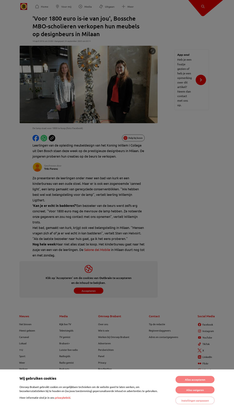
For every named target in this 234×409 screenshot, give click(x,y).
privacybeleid (62, 397)
